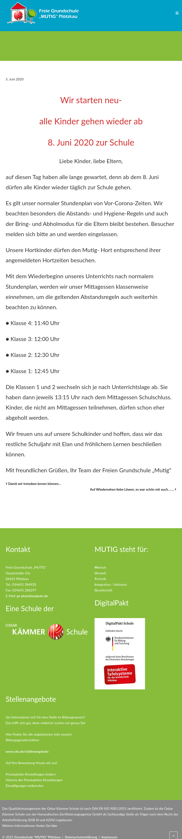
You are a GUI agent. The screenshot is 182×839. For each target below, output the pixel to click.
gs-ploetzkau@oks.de (32, 596)
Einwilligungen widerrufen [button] (25, 786)
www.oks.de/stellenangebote (27, 751)
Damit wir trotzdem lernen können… (34, 484)
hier (54, 826)
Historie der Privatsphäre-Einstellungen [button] (34, 780)
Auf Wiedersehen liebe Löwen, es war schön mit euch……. (132, 489)
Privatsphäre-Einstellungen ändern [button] (31, 774)
